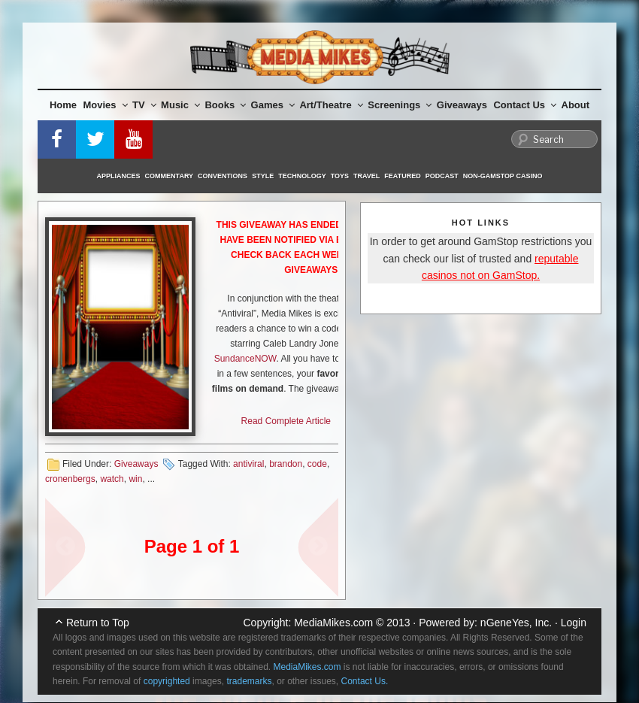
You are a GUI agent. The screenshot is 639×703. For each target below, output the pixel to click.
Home (63, 105)
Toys (340, 176)
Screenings (400, 105)
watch (111, 479)
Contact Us (524, 105)
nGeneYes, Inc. (516, 623)
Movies (105, 105)
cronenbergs (70, 479)
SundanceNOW (245, 358)
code (317, 464)
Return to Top (97, 623)
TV (144, 105)
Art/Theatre (330, 105)
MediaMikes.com (333, 623)
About (576, 105)
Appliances (119, 176)
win (135, 479)
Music (180, 105)
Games (273, 105)
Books (225, 105)
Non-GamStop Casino (503, 176)
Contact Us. (365, 681)
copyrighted (167, 681)
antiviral (248, 464)
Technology (302, 176)
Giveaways (462, 105)
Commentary (169, 176)
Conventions (222, 176)
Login (573, 623)
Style (263, 176)
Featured (402, 176)
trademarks (248, 681)
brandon (285, 464)
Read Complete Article (286, 421)
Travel (366, 176)
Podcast (442, 176)
